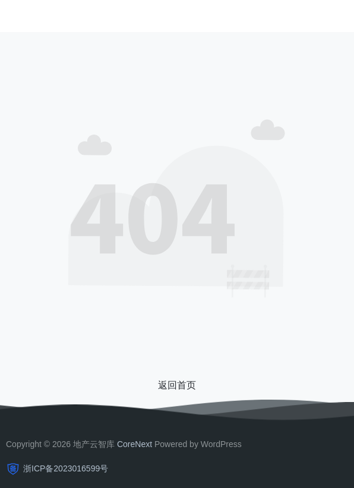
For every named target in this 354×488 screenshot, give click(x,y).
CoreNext (134, 444)
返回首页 (177, 385)
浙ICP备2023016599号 (65, 468)
